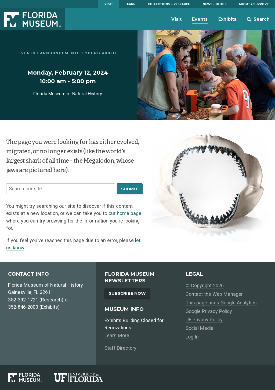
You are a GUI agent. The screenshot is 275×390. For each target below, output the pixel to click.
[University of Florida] (84, 377)
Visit (108, 4)
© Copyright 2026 (205, 285)
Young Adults (101, 53)
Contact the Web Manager (214, 294)
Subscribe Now (127, 293)
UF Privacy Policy (204, 319)
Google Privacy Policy (209, 311)
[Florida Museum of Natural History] (31, 377)
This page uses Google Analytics (221, 302)
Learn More (116, 335)
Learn (130, 4)
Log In (192, 337)
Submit (129, 188)
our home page (124, 213)
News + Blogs (215, 4)
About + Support (254, 4)
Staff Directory (120, 348)
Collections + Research (169, 4)
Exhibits (227, 19)
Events (200, 19)
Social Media (200, 328)
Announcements (60, 53)
